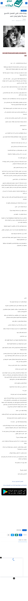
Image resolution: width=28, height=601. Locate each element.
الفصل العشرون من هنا (17, 481)
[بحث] (2, 3)
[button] (20, 535)
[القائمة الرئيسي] (26, 3)
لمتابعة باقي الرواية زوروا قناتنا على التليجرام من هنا (15, 485)
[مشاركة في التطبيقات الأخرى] (8, 535)
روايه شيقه (24, 10)
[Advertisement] (14, 273)
